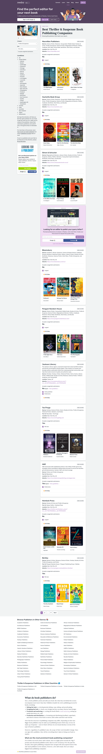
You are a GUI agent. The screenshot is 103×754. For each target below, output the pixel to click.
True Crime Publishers (69, 671)
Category (19, 41)
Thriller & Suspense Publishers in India (74, 686)
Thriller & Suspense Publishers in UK (26, 686)
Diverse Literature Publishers (48, 634)
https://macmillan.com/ (53, 51)
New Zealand (22, 110)
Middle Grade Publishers (46, 654)
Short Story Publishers (46, 668)
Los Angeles (23, 78)
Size (18, 46)
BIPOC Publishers (21, 628)
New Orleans (23, 87)
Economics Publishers (23, 637)
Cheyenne (23, 66)
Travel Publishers (45, 671)
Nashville (22, 85)
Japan (20, 112)
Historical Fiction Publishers (47, 642)
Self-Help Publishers (22, 668)
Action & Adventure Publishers (48, 622)
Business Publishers (45, 628)
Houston (22, 76)
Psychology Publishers (46, 662)
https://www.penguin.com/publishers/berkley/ (60, 568)
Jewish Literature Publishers (24, 648)
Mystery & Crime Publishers (71, 654)
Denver (22, 71)
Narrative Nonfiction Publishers (25, 657)
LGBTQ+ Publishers (69, 648)
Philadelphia (23, 90)
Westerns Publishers (45, 674)
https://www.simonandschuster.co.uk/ (57, 162)
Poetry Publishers (68, 659)
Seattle (22, 98)
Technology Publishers (23, 671)
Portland (22, 92)
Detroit (22, 73)
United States (22, 59)
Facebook (32, 171)
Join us (83, 2)
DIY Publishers (67, 634)
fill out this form (21, 141)
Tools (68, 2)
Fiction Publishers (68, 639)
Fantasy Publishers (22, 639)
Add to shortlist (80, 41)
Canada (21, 105)
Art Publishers (44, 625)
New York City (23, 88)
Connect (58, 2)
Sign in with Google (29, 19)
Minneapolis (23, 83)
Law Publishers (44, 648)
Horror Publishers (21, 645)
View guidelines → (54, 388)
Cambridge (23, 64)
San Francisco (24, 97)
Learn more (54, 19)
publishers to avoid (26, 133)
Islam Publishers (68, 645)
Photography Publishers (23, 659)
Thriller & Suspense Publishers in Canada (51, 686)
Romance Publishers (22, 665)
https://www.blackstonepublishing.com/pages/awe (61, 478)
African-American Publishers (71, 622)
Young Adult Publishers (23, 676)
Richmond (22, 95)
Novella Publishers (68, 657)
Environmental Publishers (70, 637)
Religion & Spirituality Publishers (72, 662)
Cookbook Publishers (22, 634)
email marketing (65, 711)
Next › (55, 612)
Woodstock (23, 104)
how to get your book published (25, 131)
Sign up (45, 19)
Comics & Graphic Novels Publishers (73, 631)
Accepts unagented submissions (25, 51)
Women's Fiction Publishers (71, 674)
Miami (21, 81)
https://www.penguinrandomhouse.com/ (58, 318)
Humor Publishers (45, 645)
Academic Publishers (22, 622)
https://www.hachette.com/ (54, 107)
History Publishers (68, 642)
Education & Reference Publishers (49, 637)
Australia (21, 109)
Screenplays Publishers (70, 665)
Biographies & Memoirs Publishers (73, 625)
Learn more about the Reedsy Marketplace (63, 243)
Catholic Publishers (69, 628)
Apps (27, 2)
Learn (63, 2)
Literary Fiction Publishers (24, 651)
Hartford (22, 75)
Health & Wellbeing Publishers (25, 642)
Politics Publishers (22, 662)
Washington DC (24, 102)
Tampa (22, 100)
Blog (72, 2)
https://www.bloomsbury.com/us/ (56, 261)
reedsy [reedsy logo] (20, 2)
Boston (22, 63)
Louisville (22, 80)
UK (19, 58)
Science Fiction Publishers (47, 665)
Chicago (22, 68)
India (20, 107)
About (77, 2)
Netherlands (22, 114)
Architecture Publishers (23, 625)
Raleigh (22, 93)
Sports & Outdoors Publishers (71, 668)
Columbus (22, 69)
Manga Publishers (45, 651)
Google (22, 171)
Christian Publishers (45, 631)
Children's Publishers (22, 631)
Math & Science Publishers (71, 651)
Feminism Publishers (45, 639)
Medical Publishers (22, 654)
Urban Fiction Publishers (23, 674)
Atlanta (22, 61)
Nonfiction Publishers (46, 657)
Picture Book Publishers (46, 659)
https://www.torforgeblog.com (55, 417)
